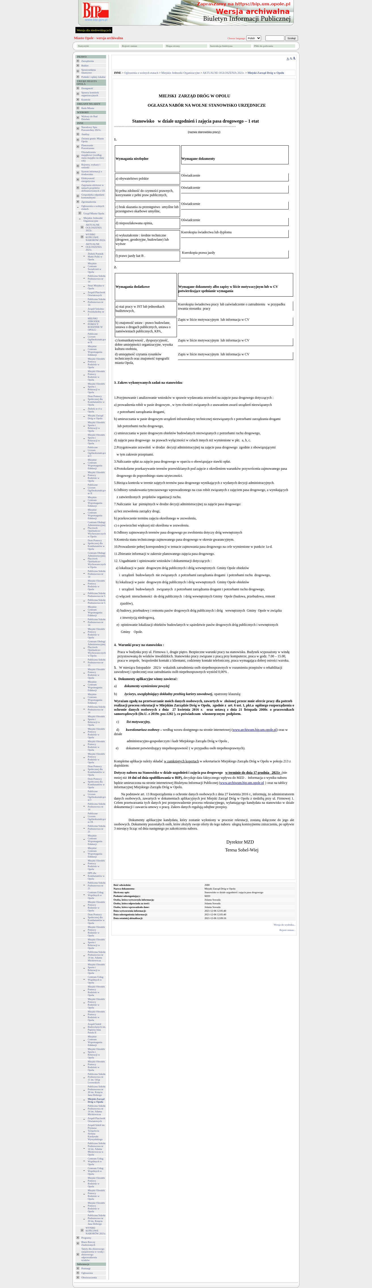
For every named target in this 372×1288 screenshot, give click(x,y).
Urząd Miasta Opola (93, 213)
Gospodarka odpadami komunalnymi (92, 196)
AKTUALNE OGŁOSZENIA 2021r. (94, 247)
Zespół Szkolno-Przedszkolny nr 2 (96, 311)
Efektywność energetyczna (88, 179)
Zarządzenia (87, 61)
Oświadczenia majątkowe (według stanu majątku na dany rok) (92, 156)
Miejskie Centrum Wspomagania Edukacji (95, 350)
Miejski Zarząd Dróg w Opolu (95, 417)
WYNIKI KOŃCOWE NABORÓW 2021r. (96, 1230)
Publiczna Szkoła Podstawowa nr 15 (96, 662)
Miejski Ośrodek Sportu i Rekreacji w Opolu (96, 388)
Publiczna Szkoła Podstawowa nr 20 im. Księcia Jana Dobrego (96, 1090)
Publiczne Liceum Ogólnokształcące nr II (97, 338)
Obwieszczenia (89, 1277)
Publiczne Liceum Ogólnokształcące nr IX (97, 817)
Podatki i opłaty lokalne (93, 76)
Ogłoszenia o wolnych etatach (141, 72)
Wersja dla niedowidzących (94, 30)
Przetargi (85, 1268)
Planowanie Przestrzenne (87, 147)
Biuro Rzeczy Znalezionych (88, 1243)
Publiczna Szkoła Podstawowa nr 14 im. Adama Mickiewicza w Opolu (96, 1149)
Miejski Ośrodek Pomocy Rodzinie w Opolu (96, 363)
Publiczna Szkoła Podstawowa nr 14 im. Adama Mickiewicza (96, 956)
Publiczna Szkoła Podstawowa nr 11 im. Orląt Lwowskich (96, 1078)
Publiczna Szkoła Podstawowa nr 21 (96, 829)
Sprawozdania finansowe (88, 71)
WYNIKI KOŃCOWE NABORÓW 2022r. (96, 237)
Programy (86, 1237)
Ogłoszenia (87, 1273)
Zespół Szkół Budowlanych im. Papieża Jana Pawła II (97, 1028)
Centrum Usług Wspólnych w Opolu (95, 895)
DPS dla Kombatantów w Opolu (96, 876)
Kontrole (85, 99)
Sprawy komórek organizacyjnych (90, 94)
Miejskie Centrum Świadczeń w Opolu (94, 267)
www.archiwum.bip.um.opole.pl (255, 730)
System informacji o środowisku (91, 173)
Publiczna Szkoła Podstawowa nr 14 (96, 278)
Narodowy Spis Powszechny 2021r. (91, 128)
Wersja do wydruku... (284, 924)
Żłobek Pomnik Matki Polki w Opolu (95, 256)
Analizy (85, 134)
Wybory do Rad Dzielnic (89, 118)
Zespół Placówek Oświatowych (96, 294)
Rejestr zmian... (287, 930)
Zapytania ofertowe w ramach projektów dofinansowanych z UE (93, 188)
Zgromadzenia (88, 201)
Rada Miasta (87, 108)
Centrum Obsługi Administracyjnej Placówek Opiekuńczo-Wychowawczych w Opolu (96, 529)
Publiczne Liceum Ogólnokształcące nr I (97, 451)
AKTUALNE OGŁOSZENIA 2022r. (94, 227)
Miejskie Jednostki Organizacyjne (93, 219)
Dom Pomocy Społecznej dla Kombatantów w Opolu (96, 400)
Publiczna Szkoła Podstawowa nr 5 (96, 594)
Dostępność (87, 88)
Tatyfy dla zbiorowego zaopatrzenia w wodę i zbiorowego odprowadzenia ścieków (92, 1254)
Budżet (85, 65)
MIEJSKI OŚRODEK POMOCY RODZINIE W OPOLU (95, 324)
